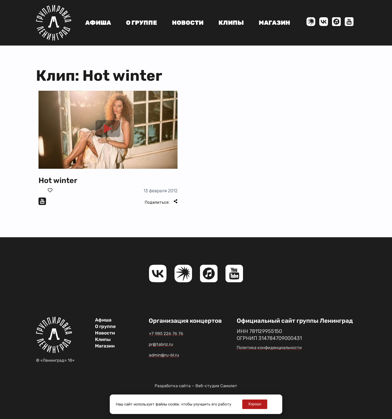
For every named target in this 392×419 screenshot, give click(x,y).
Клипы (231, 22)
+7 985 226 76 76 (172, 333)
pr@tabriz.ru (166, 343)
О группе (141, 22)
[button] (108, 129)
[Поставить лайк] (45, 190)
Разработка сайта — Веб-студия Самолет (196, 385)
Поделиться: (161, 202)
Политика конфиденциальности (275, 347)
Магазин (274, 22)
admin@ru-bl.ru (171, 354)
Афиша (98, 22)
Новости (188, 22)
